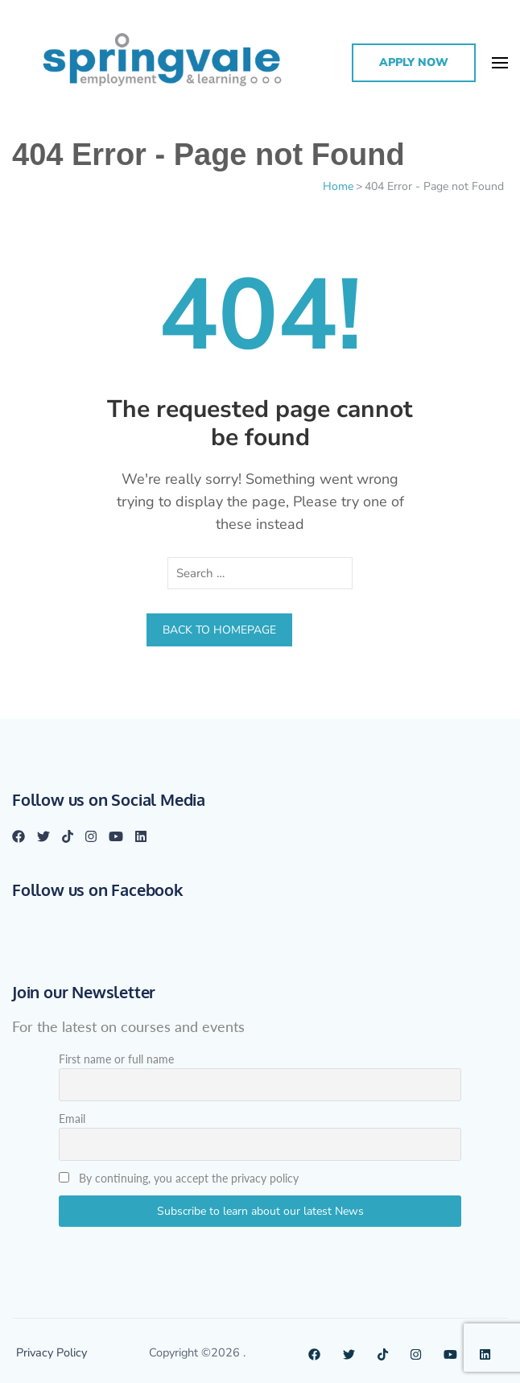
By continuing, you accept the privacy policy (179, 1178)
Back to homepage (219, 630)
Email (72, 1118)
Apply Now (413, 62)
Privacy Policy (51, 1352)
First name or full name (116, 1059)
